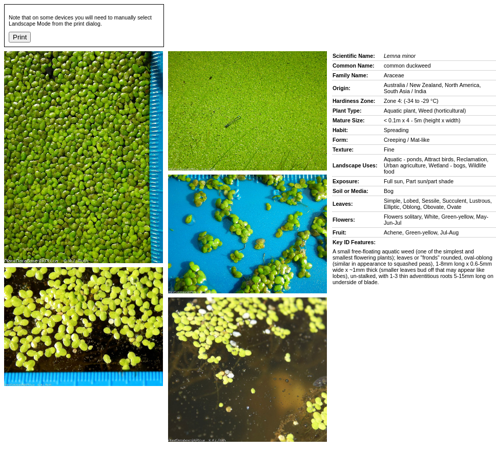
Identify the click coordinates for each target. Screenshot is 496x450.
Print (20, 37)
